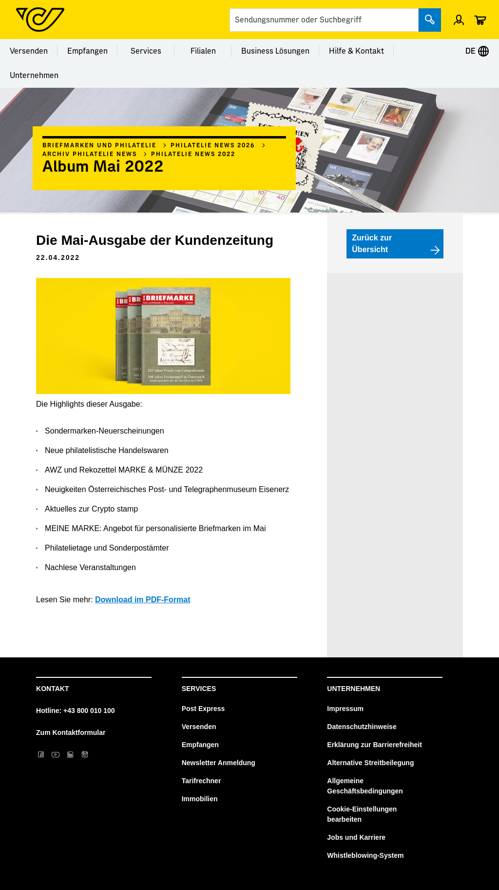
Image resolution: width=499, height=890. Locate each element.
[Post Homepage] (40, 19)
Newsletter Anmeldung (218, 763)
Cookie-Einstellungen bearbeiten (362, 814)
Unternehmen (34, 75)
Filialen (203, 51)
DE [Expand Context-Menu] (477, 51)
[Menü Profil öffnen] (459, 19)
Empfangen (87, 51)
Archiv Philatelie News (89, 154)
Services (146, 51)
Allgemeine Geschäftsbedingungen (365, 786)
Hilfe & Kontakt (356, 51)
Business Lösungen (275, 51)
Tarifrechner (201, 781)
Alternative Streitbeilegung (370, 763)
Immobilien (200, 799)
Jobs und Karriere (356, 837)
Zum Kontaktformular (70, 732)
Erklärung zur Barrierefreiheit (374, 745)
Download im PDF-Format (143, 599)
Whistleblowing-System (365, 855)
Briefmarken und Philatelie (99, 145)
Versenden (29, 51)
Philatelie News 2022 (193, 154)
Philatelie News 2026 (213, 145)
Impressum (345, 708)
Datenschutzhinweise (361, 727)
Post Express (203, 708)
